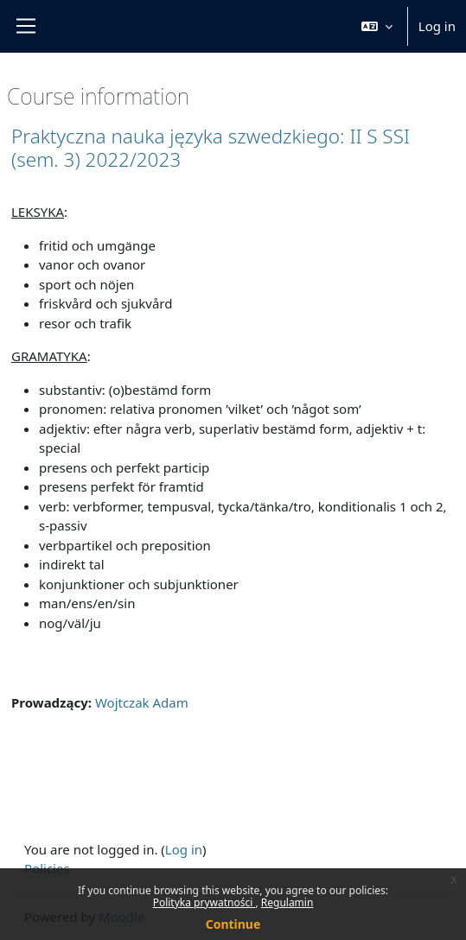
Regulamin (287, 902)
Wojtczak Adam (141, 702)
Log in (437, 26)
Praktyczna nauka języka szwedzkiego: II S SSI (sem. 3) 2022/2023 (210, 148)
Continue (233, 924)
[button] (377, 26)
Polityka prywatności (204, 902)
